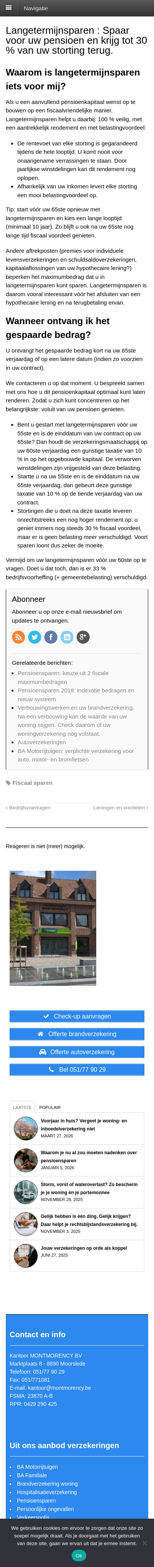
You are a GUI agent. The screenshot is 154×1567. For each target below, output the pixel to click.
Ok (78, 1556)
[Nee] (144, 1543)
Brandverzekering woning (47, 1484)
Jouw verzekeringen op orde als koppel (84, 1248)
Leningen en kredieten (121, 808)
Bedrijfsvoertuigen (28, 808)
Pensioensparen (36, 1501)
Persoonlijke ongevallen (45, 1509)
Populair (50, 1107)
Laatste (22, 1107)
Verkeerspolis (33, 1517)
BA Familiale (32, 1475)
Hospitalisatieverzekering (47, 1492)
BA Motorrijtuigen (37, 1467)
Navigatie (36, 8)
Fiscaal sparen (32, 782)
